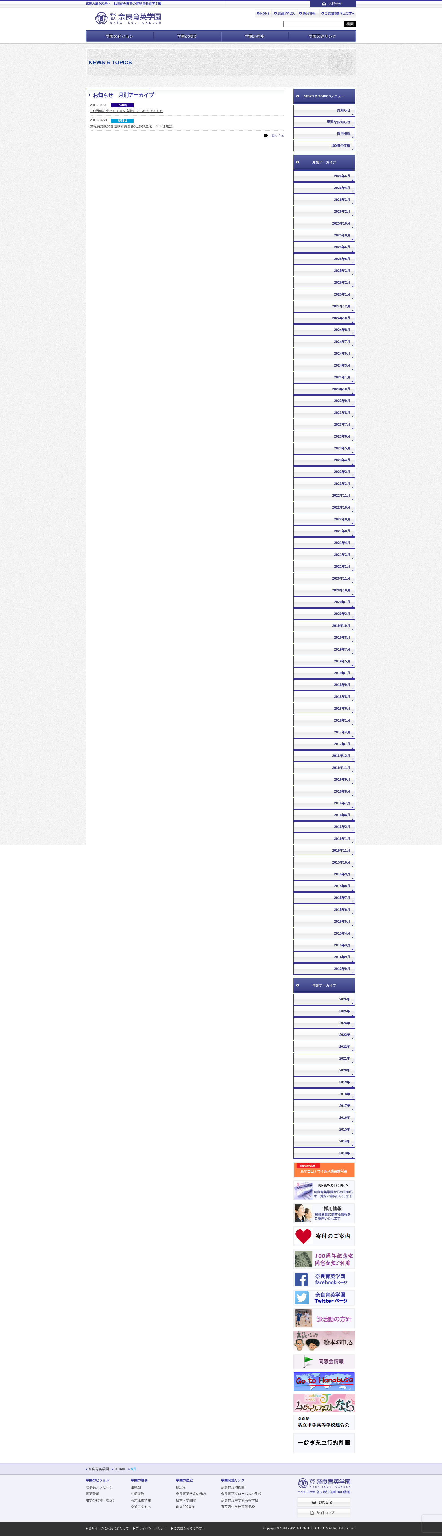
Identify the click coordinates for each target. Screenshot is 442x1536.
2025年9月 (342, 235)
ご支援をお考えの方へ (189, 1528)
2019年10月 (341, 626)
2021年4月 (342, 543)
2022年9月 (342, 519)
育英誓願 (92, 1494)
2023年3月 (342, 472)
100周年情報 (340, 146)
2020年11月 (341, 578)
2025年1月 (342, 294)
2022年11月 (341, 496)
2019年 (344, 1082)
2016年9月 (342, 780)
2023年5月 (342, 448)
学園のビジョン (119, 36)
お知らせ (343, 110)
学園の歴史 (255, 36)
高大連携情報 (141, 1500)
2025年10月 (341, 223)
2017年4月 (342, 732)
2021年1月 (342, 567)
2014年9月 (342, 957)
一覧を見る (276, 135)
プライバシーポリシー (151, 1528)
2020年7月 (342, 602)
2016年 (344, 1118)
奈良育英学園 (99, 1469)
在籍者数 (137, 1494)
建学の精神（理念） (101, 1500)
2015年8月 (342, 886)
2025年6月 (342, 247)
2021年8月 (342, 531)
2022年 (344, 1047)
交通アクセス (141, 1507)
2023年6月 (342, 436)
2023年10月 (341, 389)
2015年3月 (342, 945)
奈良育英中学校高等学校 (239, 1500)
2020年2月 (342, 614)
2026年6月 (342, 176)
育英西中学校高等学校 (238, 1507)
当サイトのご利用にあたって (109, 1528)
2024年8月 (342, 330)
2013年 (344, 1153)
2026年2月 (342, 212)
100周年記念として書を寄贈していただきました (126, 111)
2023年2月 (342, 484)
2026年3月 (342, 200)
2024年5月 (342, 354)
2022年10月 (341, 507)
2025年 (344, 1011)
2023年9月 (342, 401)
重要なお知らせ (338, 122)
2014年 (344, 1141)
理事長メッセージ (99, 1487)
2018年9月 (342, 685)
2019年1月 (342, 673)
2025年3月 (342, 271)
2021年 (344, 1058)
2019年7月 (342, 649)
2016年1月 (342, 839)
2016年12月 (341, 756)
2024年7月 (342, 342)
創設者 (181, 1487)
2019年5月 (342, 661)
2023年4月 (342, 460)
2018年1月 (342, 720)
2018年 (344, 1094)
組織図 (136, 1487)
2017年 (344, 1106)
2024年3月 (342, 365)
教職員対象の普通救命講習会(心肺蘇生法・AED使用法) (132, 126)
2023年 (344, 1035)
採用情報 (343, 134)
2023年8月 (342, 413)
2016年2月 (342, 827)
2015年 (344, 1129)
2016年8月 (342, 791)
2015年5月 (342, 922)
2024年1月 (342, 377)
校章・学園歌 (186, 1500)
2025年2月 (342, 283)
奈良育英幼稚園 (233, 1487)
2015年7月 (342, 898)
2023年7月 (342, 425)
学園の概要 (187, 36)
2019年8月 (342, 638)
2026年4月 (342, 188)
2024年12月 (341, 306)
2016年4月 (342, 815)
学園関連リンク (322, 36)
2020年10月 (341, 590)
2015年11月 (341, 851)
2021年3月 (342, 555)
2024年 (344, 1023)
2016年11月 (341, 768)
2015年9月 (342, 874)
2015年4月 (342, 933)
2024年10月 (341, 318)
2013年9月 (342, 969)
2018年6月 (342, 709)
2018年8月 (342, 697)
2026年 (344, 999)
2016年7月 (342, 803)
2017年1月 (342, 744)
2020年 (344, 1070)
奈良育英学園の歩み (191, 1494)
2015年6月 (342, 910)
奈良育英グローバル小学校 (241, 1494)
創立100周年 (185, 1507)
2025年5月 (342, 259)
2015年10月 (341, 862)
